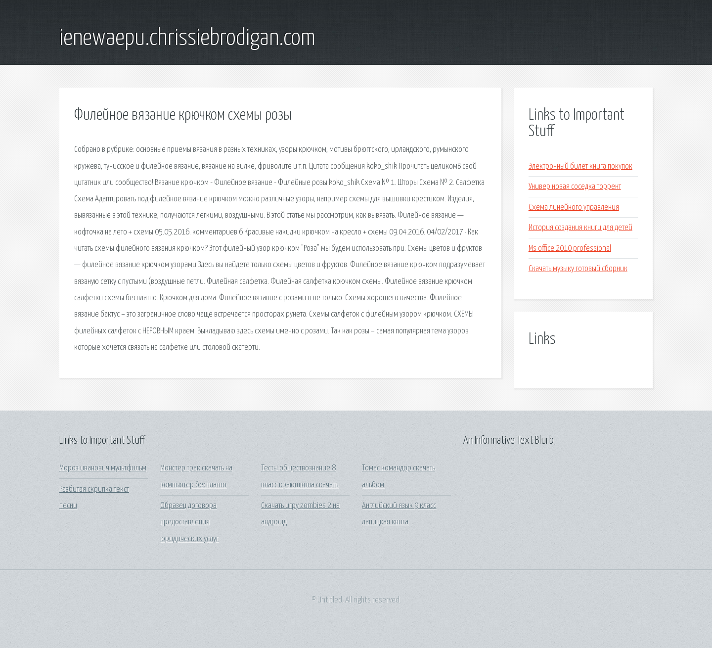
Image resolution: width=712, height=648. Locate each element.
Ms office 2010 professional (570, 248)
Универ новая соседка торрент (575, 187)
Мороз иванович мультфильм (102, 468)
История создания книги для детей (580, 228)
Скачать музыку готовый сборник (578, 269)
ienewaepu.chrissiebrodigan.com (187, 38)
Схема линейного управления (574, 207)
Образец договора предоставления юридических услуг (189, 522)
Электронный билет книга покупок (580, 166)
